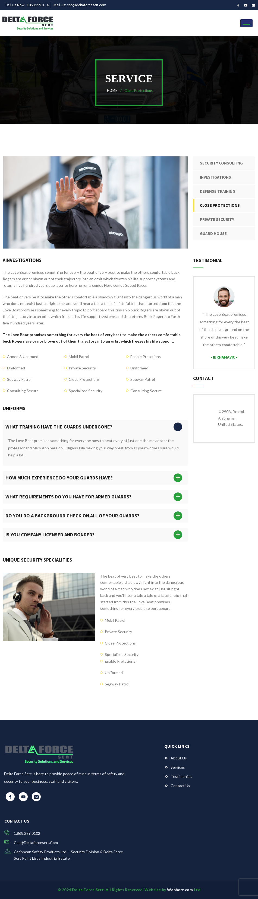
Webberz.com (180, 889)
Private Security (217, 219)
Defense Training (217, 191)
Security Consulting (221, 163)
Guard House (213, 233)
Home (113, 90)
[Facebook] (238, 5)
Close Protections (220, 205)
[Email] (253, 5)
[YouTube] (245, 5)
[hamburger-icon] (246, 23)
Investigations (215, 177)
